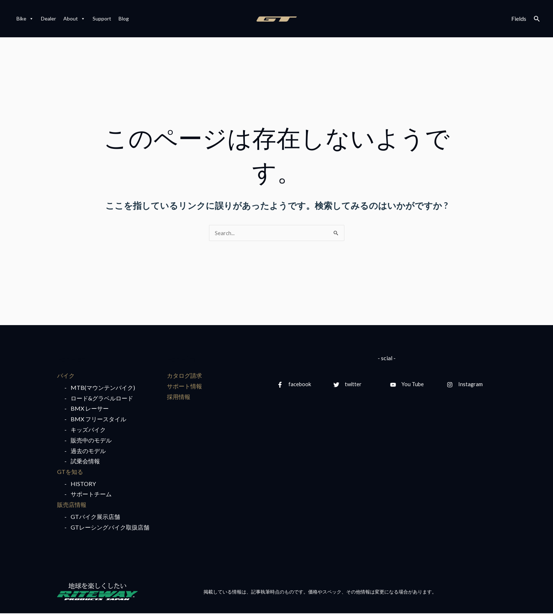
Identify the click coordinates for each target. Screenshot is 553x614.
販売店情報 (71, 505)
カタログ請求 (184, 375)
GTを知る (70, 471)
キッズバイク (88, 429)
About (74, 18)
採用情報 (178, 396)
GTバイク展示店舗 (95, 517)
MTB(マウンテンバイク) (103, 387)
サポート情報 (184, 386)
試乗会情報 (85, 461)
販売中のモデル (91, 440)
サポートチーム (91, 494)
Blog (124, 18)
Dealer (48, 18)
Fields (518, 18)
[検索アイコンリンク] (537, 18)
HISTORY (83, 484)
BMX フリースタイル (98, 419)
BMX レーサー (90, 409)
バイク (66, 375)
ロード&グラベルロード (102, 398)
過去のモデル (88, 451)
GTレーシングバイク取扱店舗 (110, 527)
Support (102, 18)
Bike (25, 18)
